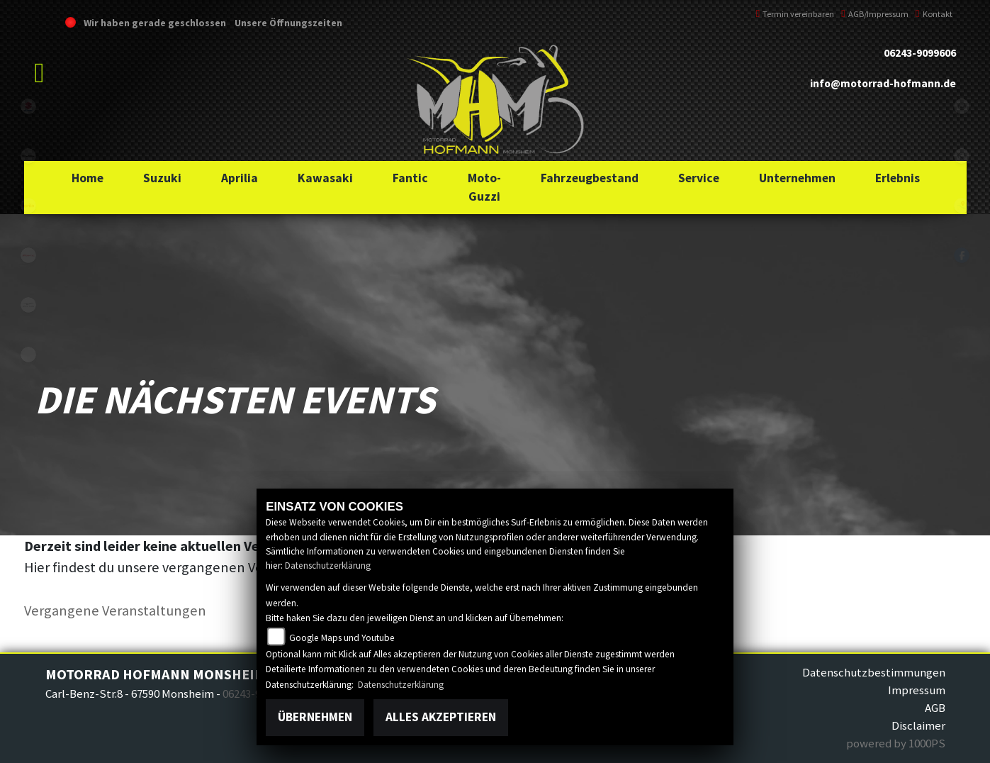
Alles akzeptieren (441, 717)
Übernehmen (315, 717)
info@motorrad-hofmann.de (883, 83)
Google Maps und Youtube (342, 638)
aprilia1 (28, 205)
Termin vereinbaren (795, 14)
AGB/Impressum (875, 14)
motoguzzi (28, 305)
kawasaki (28, 156)
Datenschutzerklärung (328, 565)
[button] (162, 178)
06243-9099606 (920, 53)
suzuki (28, 106)
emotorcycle (28, 354)
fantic (28, 255)
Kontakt (934, 14)
